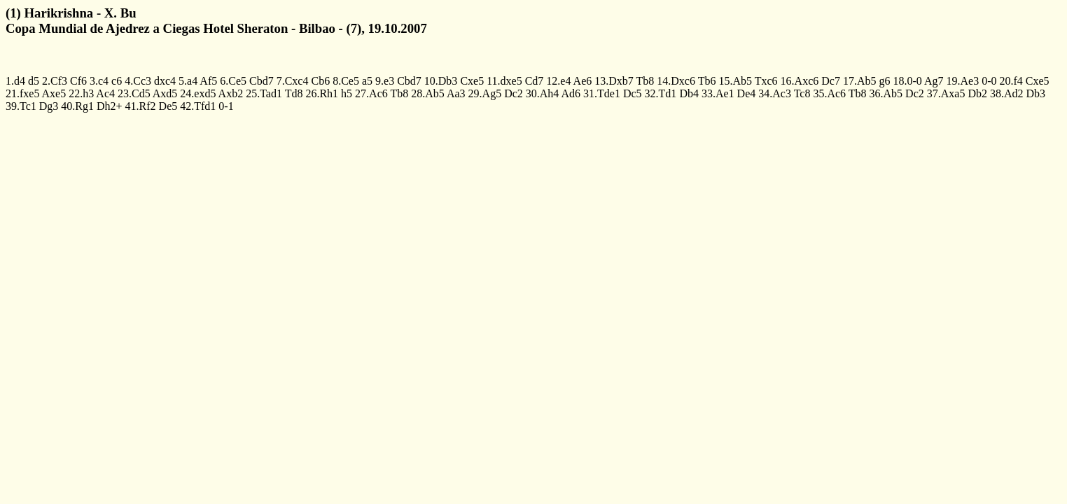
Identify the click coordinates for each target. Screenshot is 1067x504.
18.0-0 (907, 81)
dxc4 (165, 81)
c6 (116, 81)
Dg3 (49, 106)
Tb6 (707, 81)
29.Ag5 (485, 93)
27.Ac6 (371, 93)
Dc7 (830, 81)
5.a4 (188, 81)
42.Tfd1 (198, 106)
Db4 (689, 93)
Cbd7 (261, 81)
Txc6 (766, 81)
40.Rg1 (77, 106)
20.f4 (1010, 81)
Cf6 (78, 81)
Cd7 (534, 81)
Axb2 (231, 93)
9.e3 (384, 81)
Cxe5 (472, 81)
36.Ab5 (886, 93)
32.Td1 (661, 93)
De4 (746, 93)
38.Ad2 (1007, 93)
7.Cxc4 (293, 81)
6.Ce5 (233, 81)
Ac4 (105, 93)
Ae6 (582, 81)
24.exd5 (198, 93)
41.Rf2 (140, 106)
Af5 (208, 81)
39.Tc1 (21, 106)
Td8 (294, 93)
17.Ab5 (860, 81)
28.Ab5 (428, 93)
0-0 (989, 81)
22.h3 (81, 93)
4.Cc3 (138, 81)
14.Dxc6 (676, 81)
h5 (346, 93)
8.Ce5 (346, 81)
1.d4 (15, 81)
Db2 (977, 93)
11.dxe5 (504, 81)
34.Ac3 (774, 93)
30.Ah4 (542, 93)
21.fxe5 (22, 93)
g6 (884, 81)
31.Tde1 (601, 93)
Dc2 (513, 93)
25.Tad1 (264, 93)
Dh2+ (110, 106)
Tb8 (645, 81)
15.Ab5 (735, 81)
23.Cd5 (134, 93)
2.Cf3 (54, 81)
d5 (33, 81)
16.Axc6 (800, 81)
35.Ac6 (829, 93)
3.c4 (99, 81)
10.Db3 (441, 81)
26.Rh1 (321, 93)
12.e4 (558, 81)
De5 (168, 106)
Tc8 (802, 93)
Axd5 (165, 93)
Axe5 (54, 93)
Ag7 (934, 81)
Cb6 (320, 81)
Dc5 (632, 93)
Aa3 (456, 93)
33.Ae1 (718, 93)
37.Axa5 (946, 93)
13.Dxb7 (614, 81)
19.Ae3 (963, 81)
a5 (367, 81)
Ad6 (571, 93)
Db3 (1036, 93)
